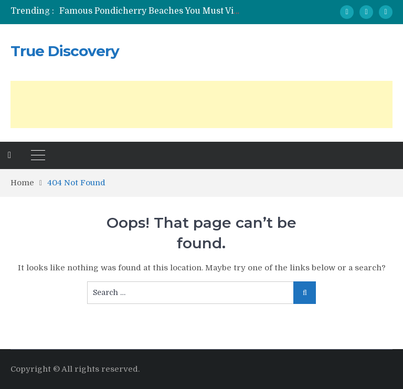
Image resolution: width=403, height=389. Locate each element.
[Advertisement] (201, 104)
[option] (149, 11)
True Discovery (64, 51)
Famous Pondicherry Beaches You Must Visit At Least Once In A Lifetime (208, 11)
